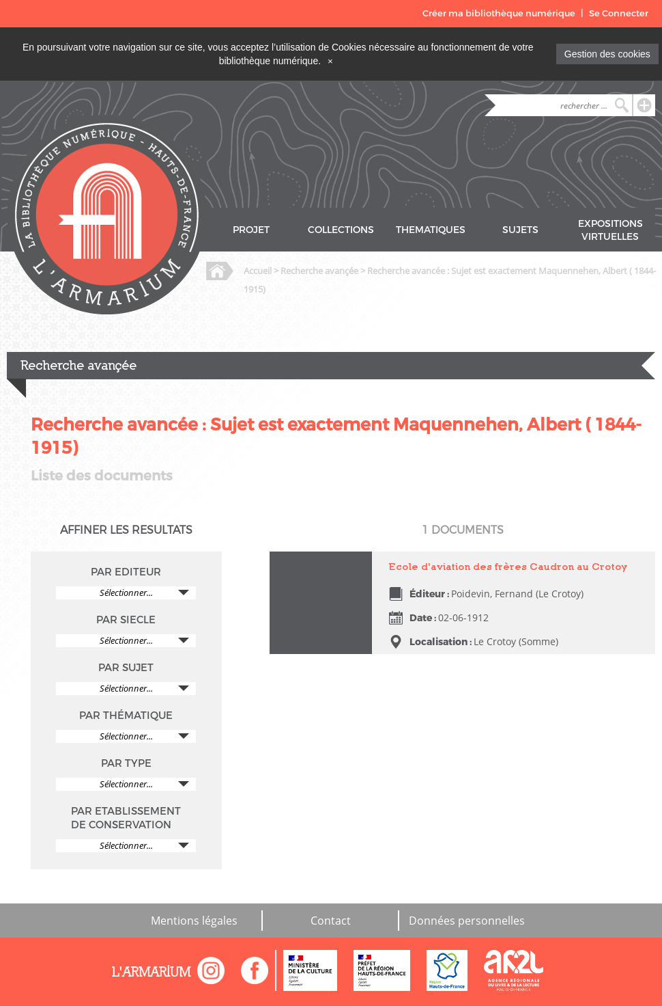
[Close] (330, 61)
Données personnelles (467, 920)
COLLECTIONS (341, 229)
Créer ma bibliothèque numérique (498, 13)
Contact (331, 920)
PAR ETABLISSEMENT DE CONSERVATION (126, 818)
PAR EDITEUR (126, 572)
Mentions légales (194, 920)
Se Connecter (618, 13)
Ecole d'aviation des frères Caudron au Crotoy (508, 566)
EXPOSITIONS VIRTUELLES (610, 230)
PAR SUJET (126, 668)
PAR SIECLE (126, 620)
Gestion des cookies (607, 54)
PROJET (251, 229)
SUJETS (520, 229)
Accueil (258, 270)
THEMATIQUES (430, 229)
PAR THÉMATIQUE (126, 715)
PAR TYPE (126, 763)
